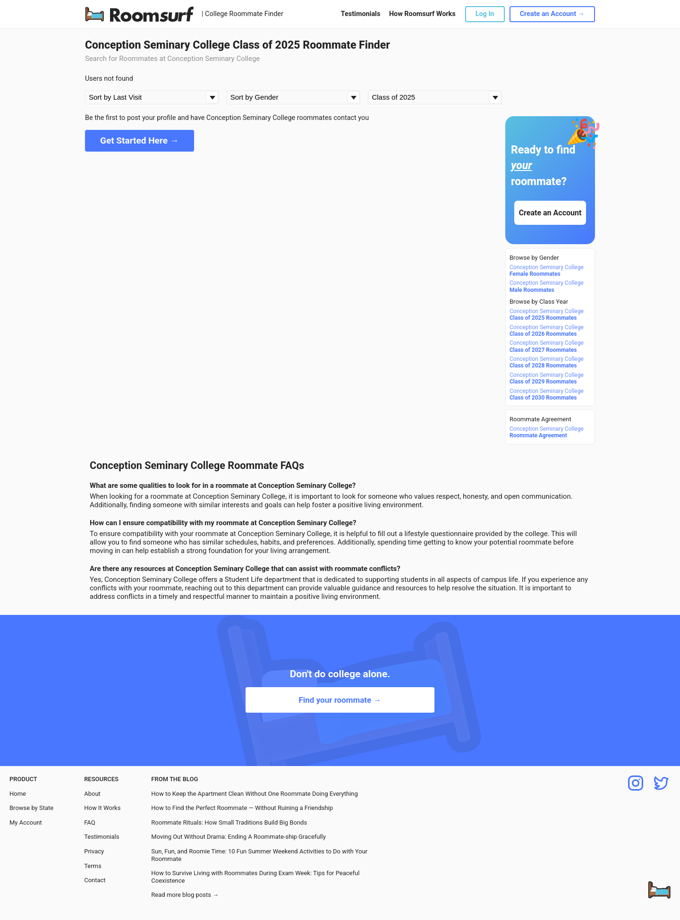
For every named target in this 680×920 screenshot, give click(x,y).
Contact (94, 880)
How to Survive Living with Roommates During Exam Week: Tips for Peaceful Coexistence (255, 876)
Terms (93, 865)
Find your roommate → (339, 700)
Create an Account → (552, 14)
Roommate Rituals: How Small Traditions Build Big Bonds (229, 822)
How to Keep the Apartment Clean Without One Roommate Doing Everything (254, 793)
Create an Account (550, 212)
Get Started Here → (139, 140)
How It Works (102, 807)
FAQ (89, 822)
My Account (25, 822)
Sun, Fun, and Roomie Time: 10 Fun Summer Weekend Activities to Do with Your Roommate (259, 855)
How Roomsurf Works (422, 14)
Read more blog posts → (185, 894)
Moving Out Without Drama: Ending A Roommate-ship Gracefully (238, 836)
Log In (485, 14)
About (92, 793)
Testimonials (360, 14)
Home (17, 793)
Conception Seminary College (547, 270)
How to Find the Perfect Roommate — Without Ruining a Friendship (242, 807)
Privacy (94, 851)
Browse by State (31, 807)
